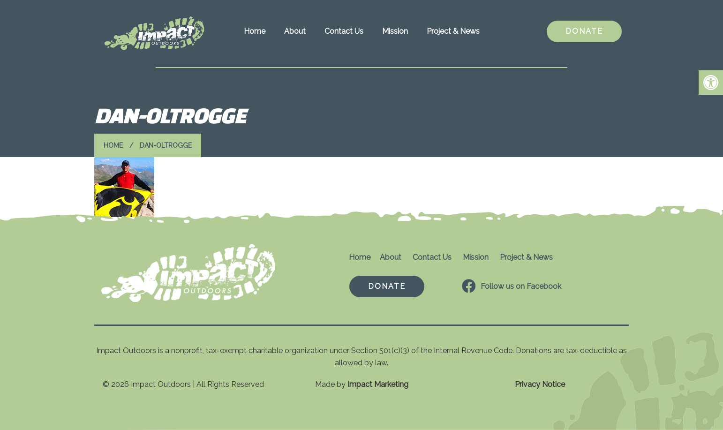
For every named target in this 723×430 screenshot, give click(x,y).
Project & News (453, 31)
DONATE (584, 31)
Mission (395, 31)
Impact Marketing (377, 384)
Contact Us (343, 31)
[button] (711, 82)
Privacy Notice (540, 384)
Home (254, 31)
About (295, 31)
